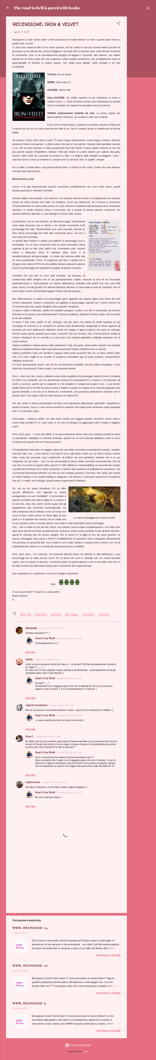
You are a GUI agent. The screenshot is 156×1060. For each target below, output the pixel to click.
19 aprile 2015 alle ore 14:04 (69, 715)
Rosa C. (29, 736)
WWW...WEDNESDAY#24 (29, 928)
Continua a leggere (108, 955)
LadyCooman (32, 782)
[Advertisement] (139, 64)
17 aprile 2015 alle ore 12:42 (46, 659)
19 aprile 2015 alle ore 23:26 (53, 782)
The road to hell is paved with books (47, 7)
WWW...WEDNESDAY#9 (29, 1003)
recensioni (103, 614)
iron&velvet (41, 614)
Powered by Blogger (78, 1045)
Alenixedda (31, 628)
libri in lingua (71, 614)
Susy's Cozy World (45, 638)
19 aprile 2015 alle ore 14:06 (69, 752)
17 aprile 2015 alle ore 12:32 (51, 628)
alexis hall (25, 614)
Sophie (29, 659)
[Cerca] (148, 9)
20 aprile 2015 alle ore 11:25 (69, 792)
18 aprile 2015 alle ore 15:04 (61, 705)
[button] (118, 23)
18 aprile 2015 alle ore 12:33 (69, 638)
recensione (88, 614)
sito (64, 101)
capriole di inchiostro (36, 705)
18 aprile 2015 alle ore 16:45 (47, 736)
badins (86, 1051)
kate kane (56, 614)
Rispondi (30, 652)
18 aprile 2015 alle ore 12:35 (69, 678)
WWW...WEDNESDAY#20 (30, 965)
